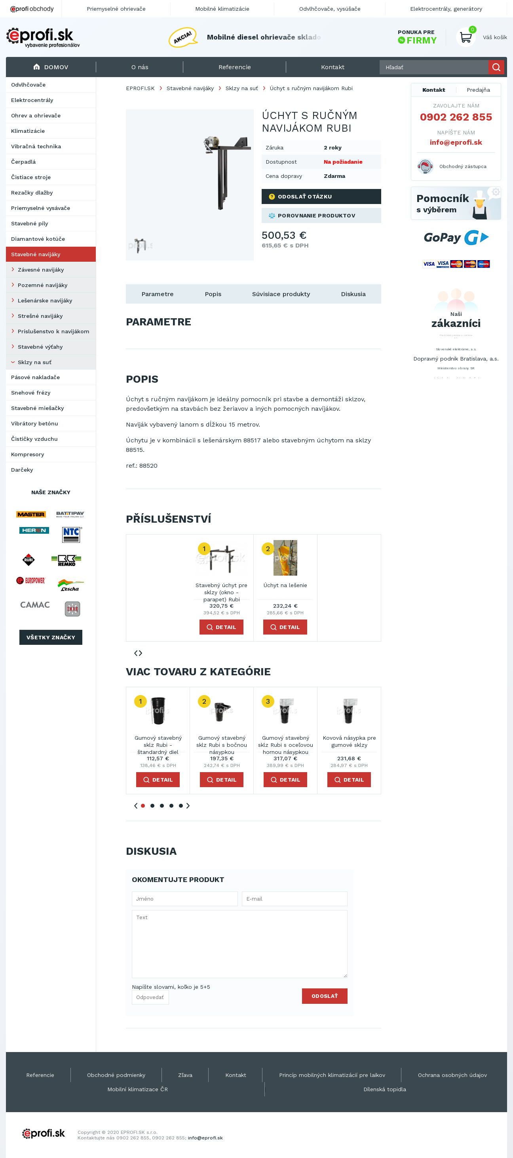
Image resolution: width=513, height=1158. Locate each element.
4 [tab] (171, 806)
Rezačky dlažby (32, 192)
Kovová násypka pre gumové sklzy (349, 741)
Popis (213, 294)
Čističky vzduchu (34, 439)
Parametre (157, 294)
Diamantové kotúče (38, 239)
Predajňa (478, 90)
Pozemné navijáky (42, 285)
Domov (51, 67)
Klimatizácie (28, 131)
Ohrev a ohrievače (36, 115)
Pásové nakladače (35, 377)
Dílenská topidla (384, 1089)
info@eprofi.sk (456, 142)
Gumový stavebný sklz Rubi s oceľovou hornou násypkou (285, 742)
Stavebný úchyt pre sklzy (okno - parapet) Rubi (221, 589)
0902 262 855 (456, 117)
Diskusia (353, 294)
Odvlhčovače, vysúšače (330, 9)
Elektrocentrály (32, 100)
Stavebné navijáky (35, 254)
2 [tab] (152, 806)
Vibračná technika (36, 146)
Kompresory (27, 454)
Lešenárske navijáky (45, 300)
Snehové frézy (30, 392)
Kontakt (434, 90)
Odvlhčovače (28, 84)
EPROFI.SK (140, 88)
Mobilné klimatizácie (222, 9)
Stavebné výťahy (40, 347)
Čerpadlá (23, 162)
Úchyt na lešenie (285, 585)
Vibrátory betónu (34, 423)
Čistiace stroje (31, 177)
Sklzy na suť (34, 362)
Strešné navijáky (40, 316)
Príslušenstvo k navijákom (53, 331)
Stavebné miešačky (37, 408)
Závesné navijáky (41, 269)
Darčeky (22, 470)
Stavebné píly (29, 223)
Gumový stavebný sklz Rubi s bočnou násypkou (221, 742)
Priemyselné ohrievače (116, 9)
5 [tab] (181, 806)
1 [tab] (143, 806)
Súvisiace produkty (281, 294)
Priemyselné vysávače (40, 208)
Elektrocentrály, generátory (446, 9)
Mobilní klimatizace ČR (137, 1089)
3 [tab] (162, 806)
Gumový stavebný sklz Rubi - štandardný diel (158, 742)
